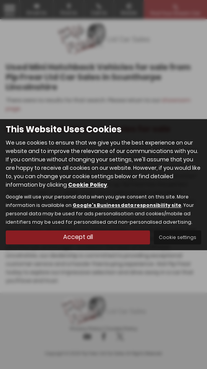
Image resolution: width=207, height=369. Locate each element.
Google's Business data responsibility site (127, 205)
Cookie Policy (87, 185)
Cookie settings (177, 237)
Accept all (78, 236)
